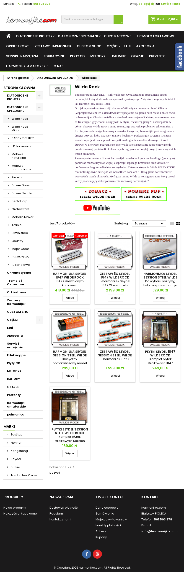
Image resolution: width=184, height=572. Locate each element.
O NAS (59, 66)
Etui (127, 46)
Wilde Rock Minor (20, 128)
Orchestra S (20, 209)
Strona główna (19, 87)
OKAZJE (137, 56)
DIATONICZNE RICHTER (34, 36)
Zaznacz (150, 223)
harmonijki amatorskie (27, 66)
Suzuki (15, 467)
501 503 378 (41, 4)
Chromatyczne (117, 36)
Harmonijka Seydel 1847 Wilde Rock (69, 275)
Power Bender (22, 193)
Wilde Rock (20, 119)
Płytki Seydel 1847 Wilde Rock (160, 353)
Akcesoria (145, 46)
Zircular (17, 177)
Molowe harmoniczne (21, 168)
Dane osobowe (107, 507)
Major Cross (20, 249)
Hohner (16, 442)
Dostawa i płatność (63, 507)
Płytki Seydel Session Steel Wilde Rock (70, 431)
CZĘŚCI (112, 46)
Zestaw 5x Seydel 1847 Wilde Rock (115, 275)
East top (16, 434)
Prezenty (157, 56)
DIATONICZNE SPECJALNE (78, 36)
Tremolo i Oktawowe (155, 36)
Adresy (101, 531)
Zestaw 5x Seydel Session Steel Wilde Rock (115, 355)
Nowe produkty (14, 507)
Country (17, 241)
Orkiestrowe (17, 46)
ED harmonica (22, 146)
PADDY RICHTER (23, 138)
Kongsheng (19, 451)
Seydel (15, 459)
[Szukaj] (92, 19)
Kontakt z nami (60, 519)
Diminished (20, 233)
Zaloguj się (146, 4)
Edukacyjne (54, 56)
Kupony (101, 537)
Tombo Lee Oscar (23, 475)
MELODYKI (98, 56)
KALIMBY (119, 56)
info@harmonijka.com (159, 531)
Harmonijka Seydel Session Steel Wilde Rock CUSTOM (160, 277)
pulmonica (15, 414)
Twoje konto (109, 497)
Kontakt (8, 4)
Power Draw (21, 185)
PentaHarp (20, 201)
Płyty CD (77, 56)
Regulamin (57, 513)
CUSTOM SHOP (89, 46)
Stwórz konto (170, 4)
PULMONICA (20, 257)
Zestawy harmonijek (53, 46)
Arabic (16, 225)
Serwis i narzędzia (22, 56)
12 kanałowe (21, 265)
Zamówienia (105, 513)
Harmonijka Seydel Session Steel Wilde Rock (70, 355)
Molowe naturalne (19, 156)
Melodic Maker (23, 217)
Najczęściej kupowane (20, 513)
